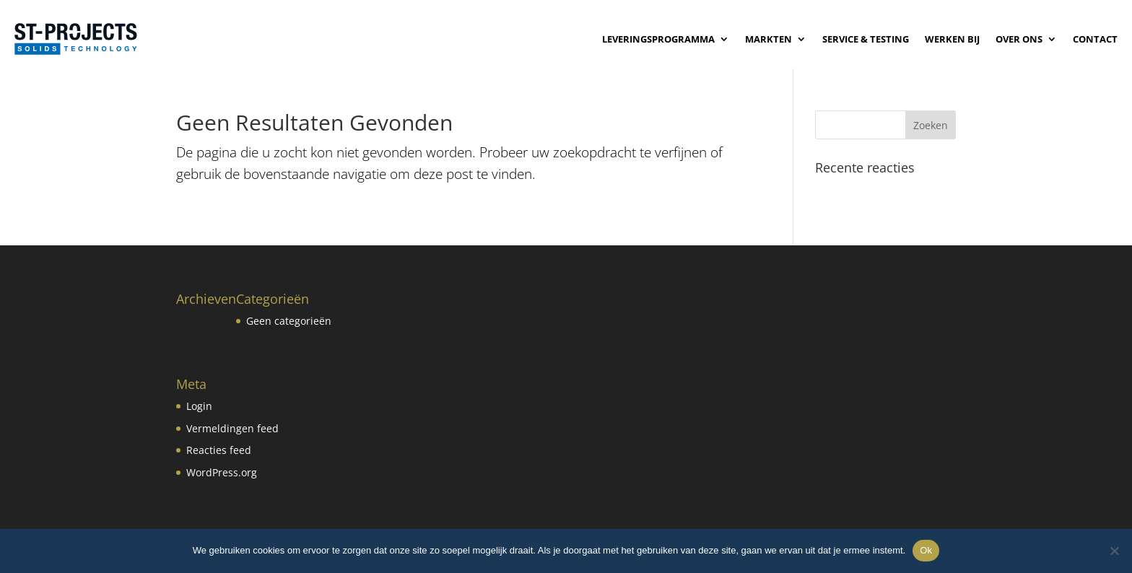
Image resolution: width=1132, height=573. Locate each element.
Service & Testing (865, 38)
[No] (1114, 550)
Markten (768, 38)
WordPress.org (221, 472)
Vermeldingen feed (232, 428)
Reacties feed (218, 450)
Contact (1095, 38)
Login (199, 406)
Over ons (1019, 38)
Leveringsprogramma (658, 38)
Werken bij (952, 38)
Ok (926, 550)
